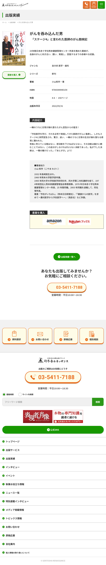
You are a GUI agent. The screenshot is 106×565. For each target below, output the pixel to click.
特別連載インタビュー (17, 501)
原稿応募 (10, 536)
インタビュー (13, 467)
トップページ (13, 442)
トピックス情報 (14, 518)
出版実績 (10, 459)
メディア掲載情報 (15, 510)
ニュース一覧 (12, 493)
